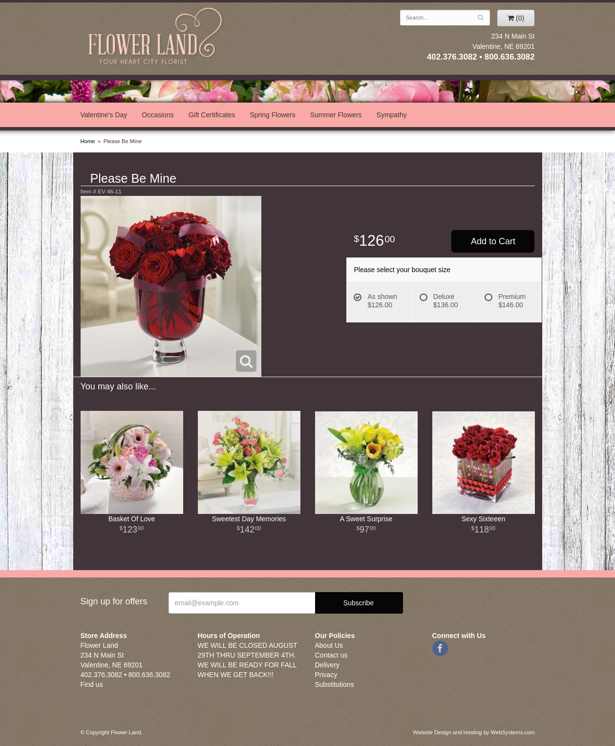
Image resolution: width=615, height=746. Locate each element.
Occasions (157, 115)
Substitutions (334, 684)
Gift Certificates (212, 115)
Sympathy (392, 115)
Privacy (326, 675)
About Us (329, 645)
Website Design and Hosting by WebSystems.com (474, 732)
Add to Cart (493, 241)
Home (88, 141)
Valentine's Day (104, 115)
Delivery (327, 665)
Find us (92, 684)
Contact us (331, 655)
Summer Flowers (336, 115)
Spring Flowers (272, 115)
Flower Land (156, 37)
